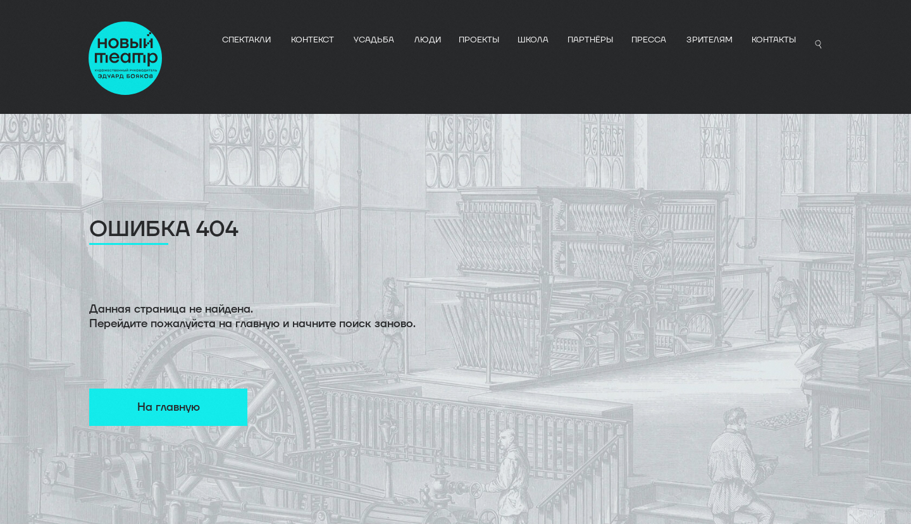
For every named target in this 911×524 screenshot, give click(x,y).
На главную (168, 407)
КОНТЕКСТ (312, 40)
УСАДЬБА (374, 40)
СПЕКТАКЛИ (246, 40)
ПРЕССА (648, 40)
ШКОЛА (532, 40)
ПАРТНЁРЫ (590, 40)
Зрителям (709, 40)
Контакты (774, 40)
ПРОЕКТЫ (479, 40)
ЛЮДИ (427, 40)
